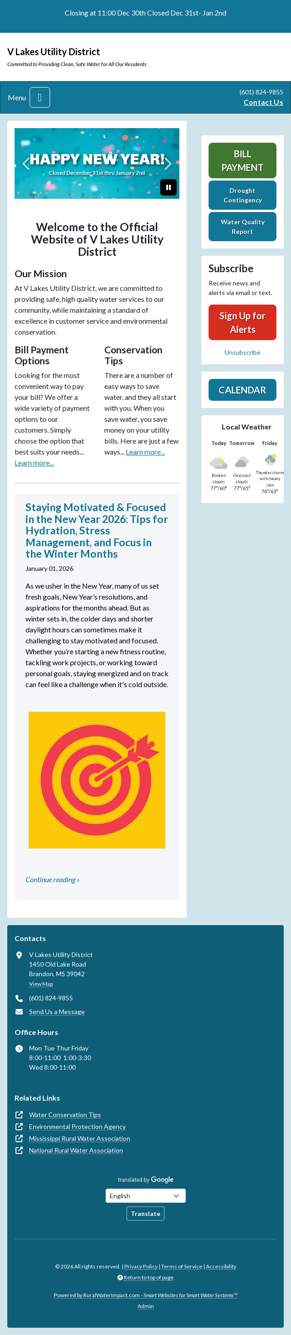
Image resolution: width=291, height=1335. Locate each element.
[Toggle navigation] (40, 97)
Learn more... (34, 462)
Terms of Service (181, 1266)
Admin (146, 1306)
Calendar (242, 389)
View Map (41, 983)
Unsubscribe (242, 352)
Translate (145, 1213)
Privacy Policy (141, 1266)
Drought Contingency (243, 195)
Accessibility (221, 1266)
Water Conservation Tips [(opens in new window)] (65, 1114)
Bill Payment (242, 160)
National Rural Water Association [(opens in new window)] (76, 1150)
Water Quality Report (243, 226)
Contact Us (263, 102)
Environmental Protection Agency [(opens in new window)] (77, 1126)
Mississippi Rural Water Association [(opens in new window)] (79, 1138)
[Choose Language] (146, 1196)
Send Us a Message (57, 1011)
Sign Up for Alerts (242, 322)
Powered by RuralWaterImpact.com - (145, 1295)
